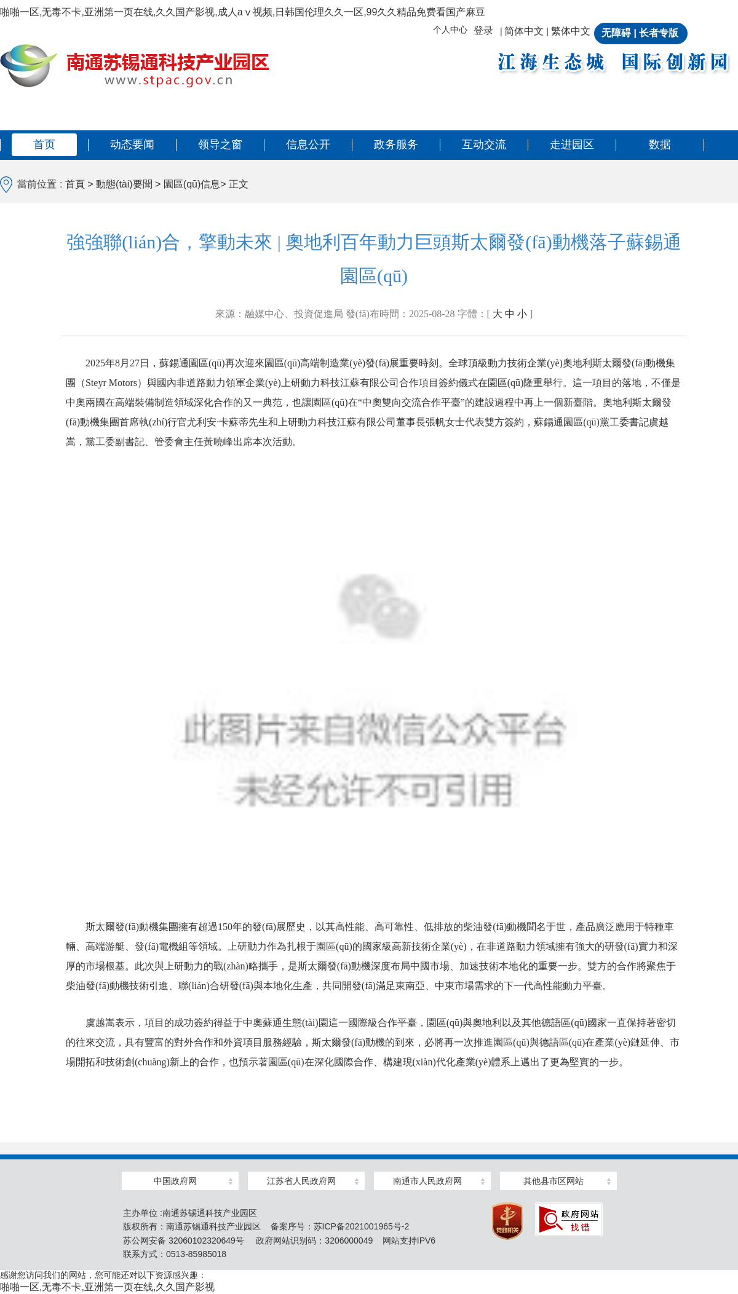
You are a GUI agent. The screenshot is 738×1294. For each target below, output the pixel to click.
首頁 (76, 184)
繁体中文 (570, 31)
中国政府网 (175, 1181)
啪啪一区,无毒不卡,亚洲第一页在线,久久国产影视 (107, 1287)
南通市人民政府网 (427, 1181)
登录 (483, 30)
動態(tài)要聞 (124, 184)
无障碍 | (619, 33)
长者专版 (658, 33)
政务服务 (396, 144)
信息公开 (308, 144)
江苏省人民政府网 (301, 1181)
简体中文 (524, 31)
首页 (44, 144)
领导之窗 (220, 144)
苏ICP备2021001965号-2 (362, 1226)
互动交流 (484, 144)
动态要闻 (132, 144)
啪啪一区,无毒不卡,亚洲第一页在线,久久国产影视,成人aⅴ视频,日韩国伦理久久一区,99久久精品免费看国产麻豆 (242, 12)
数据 (660, 144)
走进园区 (572, 144)
